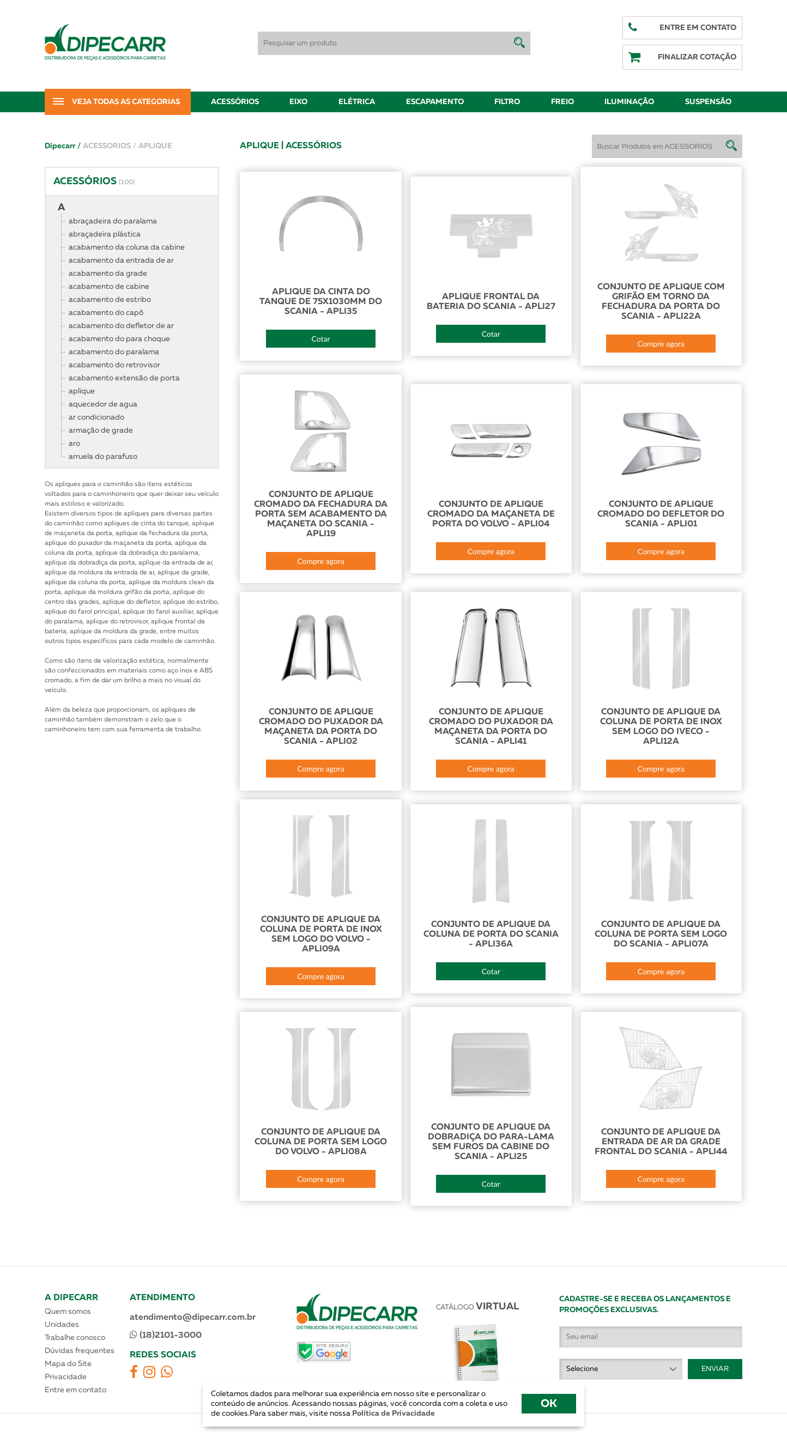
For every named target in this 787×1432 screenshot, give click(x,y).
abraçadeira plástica (105, 234)
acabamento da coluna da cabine (127, 247)
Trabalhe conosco (75, 1338)
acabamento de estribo (110, 300)
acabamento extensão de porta (124, 378)
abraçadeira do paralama (113, 221)
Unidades (62, 1324)
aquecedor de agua (103, 404)
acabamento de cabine (109, 286)
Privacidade (66, 1377)
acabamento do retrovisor (114, 365)
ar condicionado (96, 417)
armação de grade (101, 430)
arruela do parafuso (103, 456)
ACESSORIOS (109, 146)
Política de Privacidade (392, 1413)
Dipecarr (63, 146)
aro (74, 443)
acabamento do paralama (114, 352)
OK (549, 1403)
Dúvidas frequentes (79, 1351)
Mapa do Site (68, 1364)
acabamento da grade (108, 273)
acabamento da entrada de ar (121, 260)
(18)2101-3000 (166, 1335)
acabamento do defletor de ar (121, 326)
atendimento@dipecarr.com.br (193, 1317)
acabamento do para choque (119, 339)
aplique (82, 391)
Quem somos (68, 1311)
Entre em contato (75, 1390)
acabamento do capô (106, 313)
